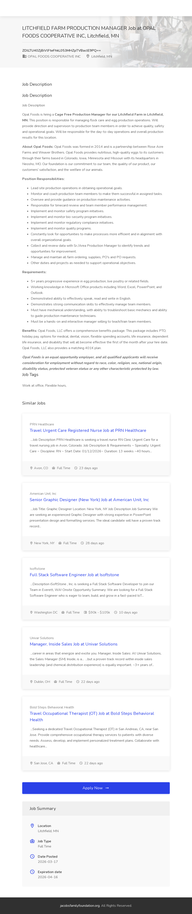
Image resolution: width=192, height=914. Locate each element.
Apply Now (96, 788)
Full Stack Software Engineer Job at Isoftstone (74, 575)
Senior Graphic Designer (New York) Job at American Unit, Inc (89, 500)
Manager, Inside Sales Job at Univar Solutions (74, 644)
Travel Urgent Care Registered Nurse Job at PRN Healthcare (88, 430)
